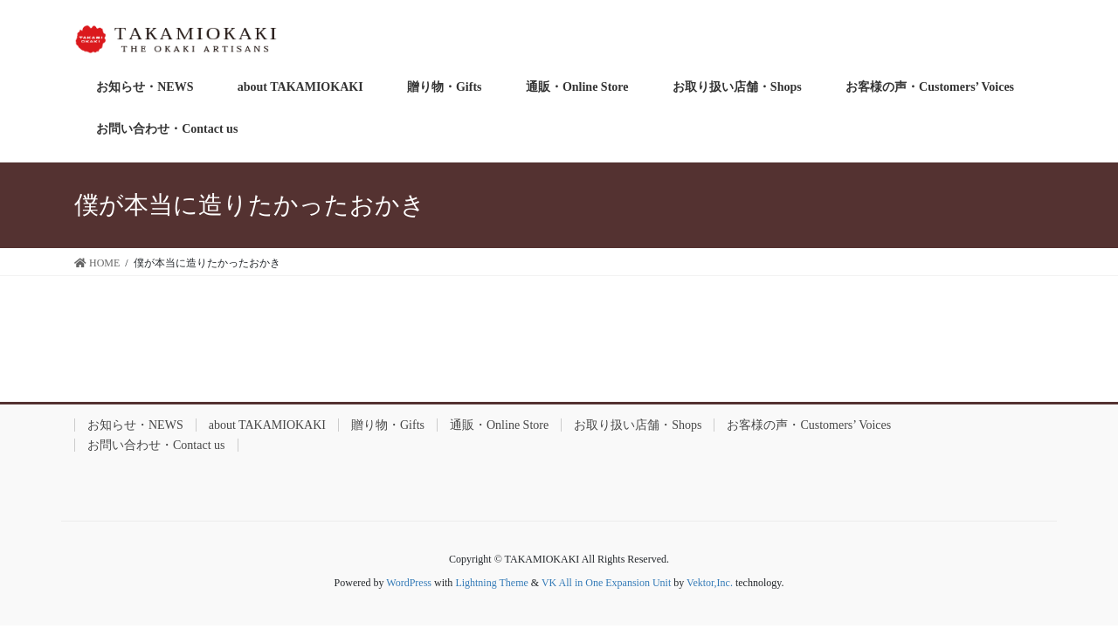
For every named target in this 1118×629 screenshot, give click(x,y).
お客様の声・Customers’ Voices (809, 425)
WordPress (408, 583)
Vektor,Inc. (710, 583)
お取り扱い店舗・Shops (637, 425)
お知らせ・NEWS (135, 425)
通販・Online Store (499, 425)
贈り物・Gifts (387, 425)
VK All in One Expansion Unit (606, 583)
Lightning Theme (491, 583)
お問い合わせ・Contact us (156, 445)
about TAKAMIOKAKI (267, 425)
